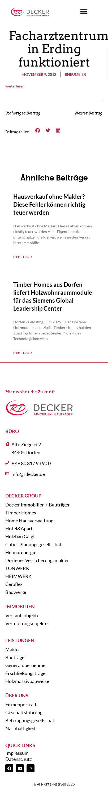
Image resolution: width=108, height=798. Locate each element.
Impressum (17, 753)
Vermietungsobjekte (26, 623)
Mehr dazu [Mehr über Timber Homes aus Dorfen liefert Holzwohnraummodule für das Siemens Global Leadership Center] (22, 353)
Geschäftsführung (23, 712)
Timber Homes (20, 512)
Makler (12, 649)
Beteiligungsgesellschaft (30, 720)
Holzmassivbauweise (27, 681)
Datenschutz (18, 759)
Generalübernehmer (26, 665)
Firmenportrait (21, 704)
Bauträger (15, 657)
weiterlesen (14, 86)
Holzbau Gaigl (19, 536)
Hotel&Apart (19, 528)
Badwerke (15, 592)
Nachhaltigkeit (20, 728)
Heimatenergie (20, 552)
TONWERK (17, 568)
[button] (84, 12)
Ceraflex (14, 584)
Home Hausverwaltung (29, 520)
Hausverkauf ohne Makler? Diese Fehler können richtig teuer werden (49, 204)
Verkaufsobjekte (22, 615)
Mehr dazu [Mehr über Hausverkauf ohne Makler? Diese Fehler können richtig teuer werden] (22, 257)
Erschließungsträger (26, 673)
